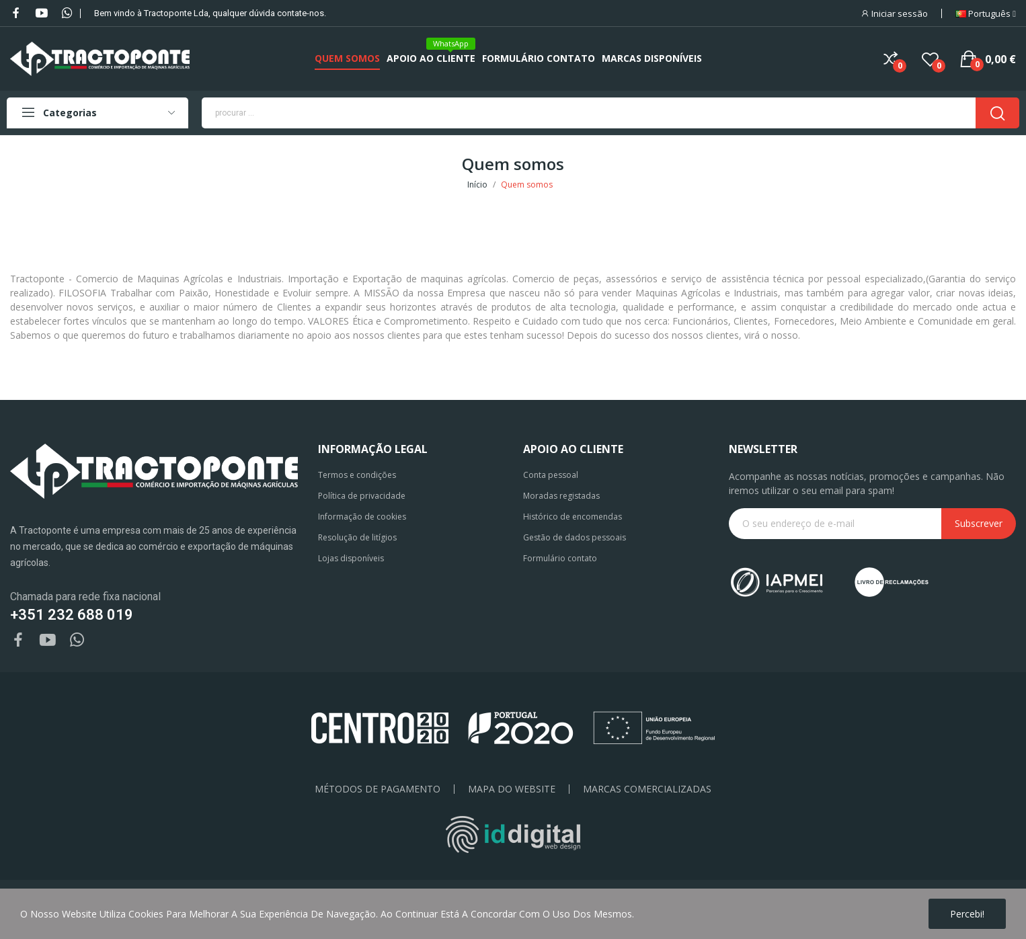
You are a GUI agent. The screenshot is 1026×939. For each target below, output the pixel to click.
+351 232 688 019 (71, 614)
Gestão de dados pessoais (574, 537)
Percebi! (967, 913)
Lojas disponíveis (351, 558)
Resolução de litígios (357, 537)
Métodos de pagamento (377, 789)
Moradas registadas (561, 495)
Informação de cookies (362, 516)
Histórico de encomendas (572, 516)
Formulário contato (560, 558)
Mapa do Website (511, 789)
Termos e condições (357, 475)
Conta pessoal (550, 475)
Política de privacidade (361, 495)
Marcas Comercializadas (647, 789)
